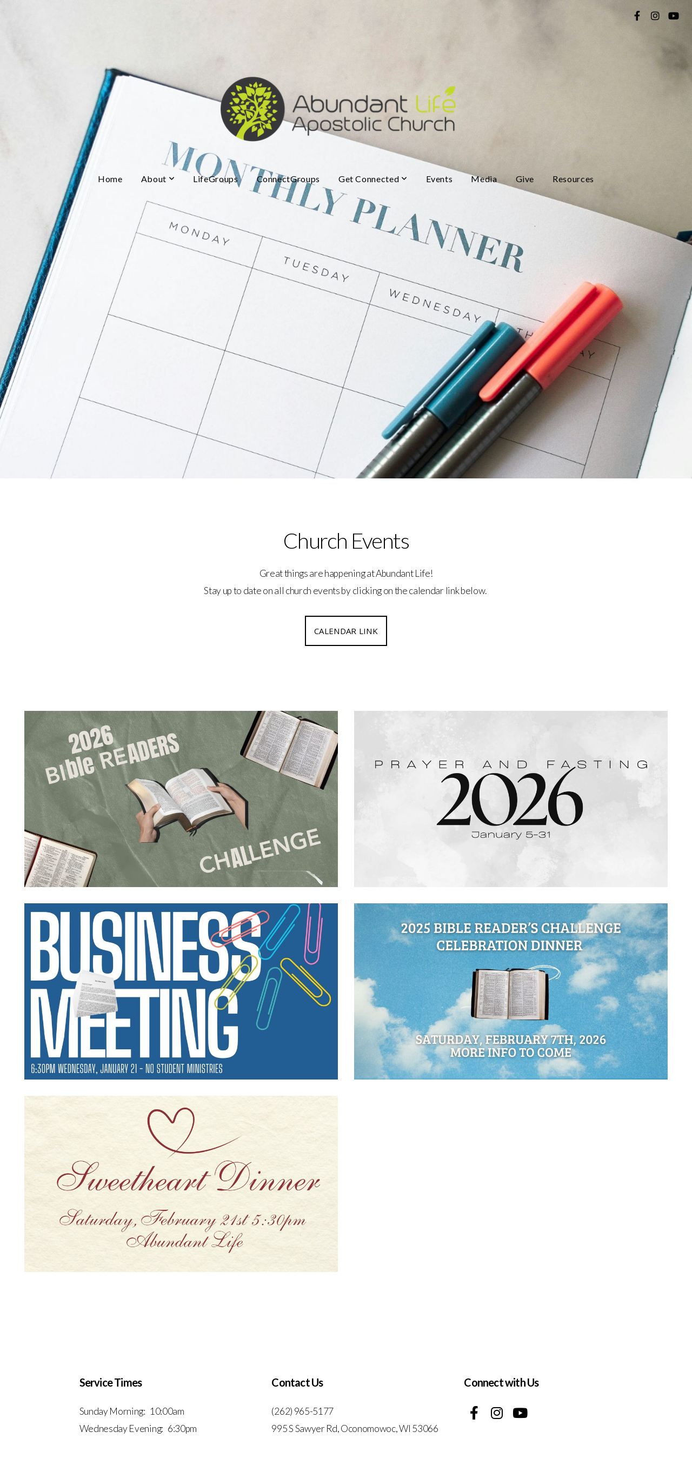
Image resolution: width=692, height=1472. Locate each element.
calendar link (346, 630)
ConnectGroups (288, 179)
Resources (573, 179)
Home (110, 179)
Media (484, 179)
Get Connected (373, 179)
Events (439, 179)
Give (525, 179)
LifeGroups (215, 179)
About (158, 179)
